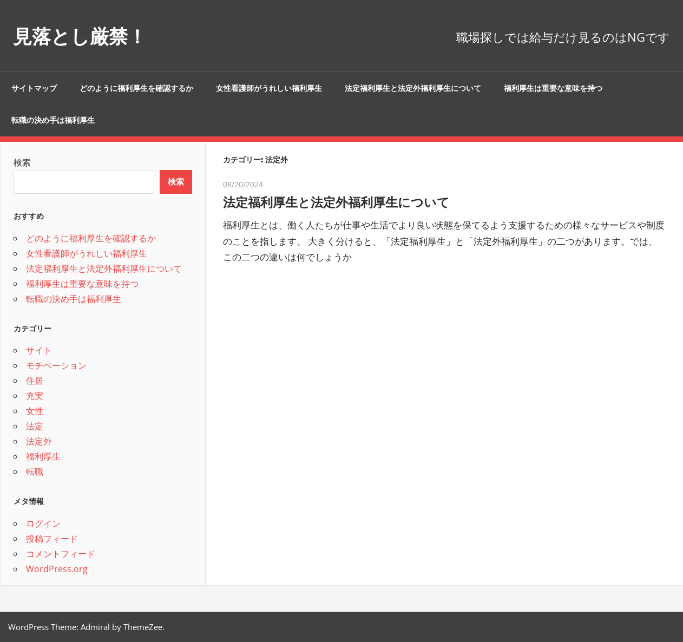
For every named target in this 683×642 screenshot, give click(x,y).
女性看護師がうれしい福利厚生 (269, 88)
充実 (34, 396)
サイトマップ (34, 88)
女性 (34, 411)
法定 (34, 426)
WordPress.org (57, 569)
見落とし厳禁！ (89, 35)
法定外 (39, 441)
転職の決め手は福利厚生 (53, 120)
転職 (34, 471)
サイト (39, 350)
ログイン (43, 523)
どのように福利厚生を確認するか (136, 88)
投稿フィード (52, 539)
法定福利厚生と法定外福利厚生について (413, 88)
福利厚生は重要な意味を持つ (553, 88)
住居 (34, 380)
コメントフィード (60, 554)
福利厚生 (43, 456)
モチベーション (56, 365)
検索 (22, 162)
